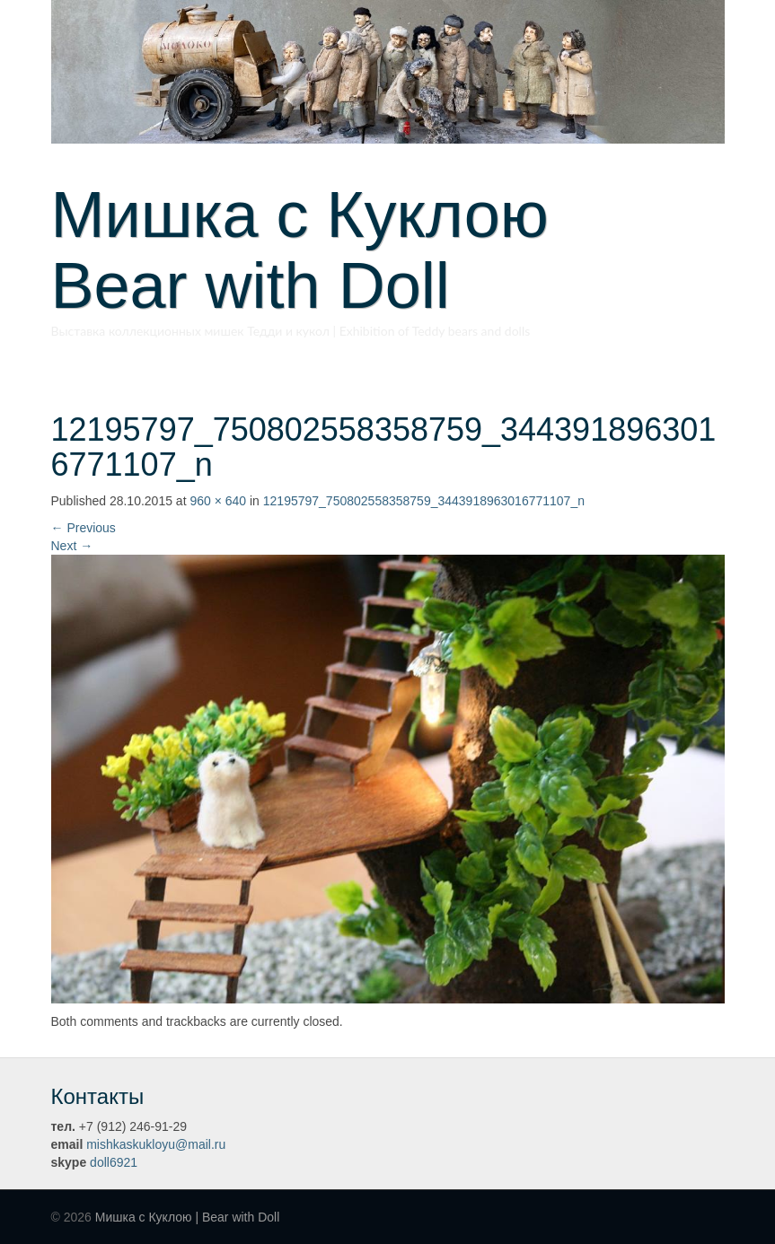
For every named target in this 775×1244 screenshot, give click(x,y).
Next (72, 546)
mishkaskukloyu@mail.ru (155, 1144)
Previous (83, 528)
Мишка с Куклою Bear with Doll (332, 250)
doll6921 (113, 1162)
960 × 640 (217, 501)
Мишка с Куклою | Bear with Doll (187, 1217)
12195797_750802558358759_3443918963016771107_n (424, 501)
